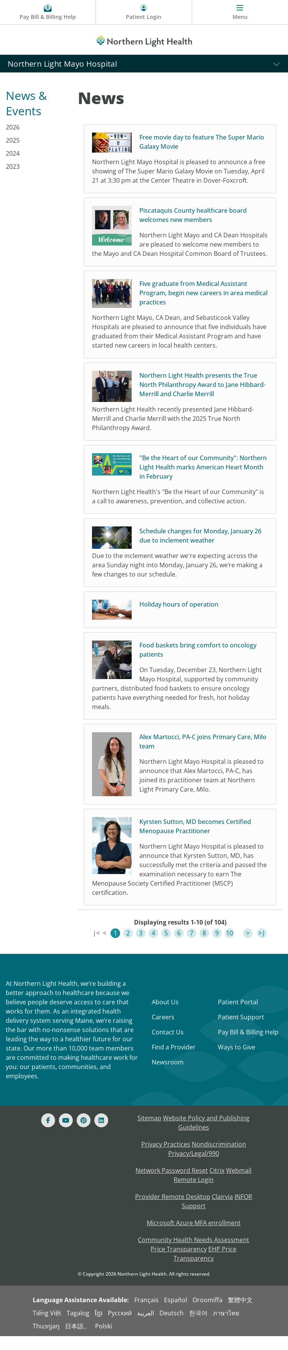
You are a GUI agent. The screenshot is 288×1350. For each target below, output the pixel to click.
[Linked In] (101, 1134)
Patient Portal (238, 1016)
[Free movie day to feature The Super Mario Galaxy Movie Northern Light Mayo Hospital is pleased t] (180, 158)
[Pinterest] (83, 1134)
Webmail (238, 1184)
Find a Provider (174, 1061)
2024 (13, 153)
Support (194, 1220)
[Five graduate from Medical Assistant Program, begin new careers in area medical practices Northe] (180, 324)
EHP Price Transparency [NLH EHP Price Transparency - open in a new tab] (205, 1267)
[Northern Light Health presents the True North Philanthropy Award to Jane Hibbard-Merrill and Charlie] (180, 411)
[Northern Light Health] (144, 40)
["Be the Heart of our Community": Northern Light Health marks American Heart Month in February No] (180, 488)
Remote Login (194, 1193)
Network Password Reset (172, 1184)
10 (229, 947)
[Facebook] (48, 1134)
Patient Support (241, 1031)
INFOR (243, 1210)
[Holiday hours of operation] (180, 619)
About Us (165, 1016)
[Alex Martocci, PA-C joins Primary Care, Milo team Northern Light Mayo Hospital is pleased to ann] (180, 776)
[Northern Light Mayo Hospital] (144, 63)
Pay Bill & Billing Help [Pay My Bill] (248, 1046)
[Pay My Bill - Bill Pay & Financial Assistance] (48, 12)
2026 (13, 127)
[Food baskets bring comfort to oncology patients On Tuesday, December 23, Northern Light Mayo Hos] (180, 686)
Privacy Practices (165, 1158)
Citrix (216, 1184)
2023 (13, 166)
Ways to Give (236, 1061)
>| (261, 947)
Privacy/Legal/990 (193, 1167)
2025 (13, 140)
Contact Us (168, 1046)
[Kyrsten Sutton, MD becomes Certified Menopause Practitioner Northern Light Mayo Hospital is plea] (180, 871)
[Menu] (240, 12)
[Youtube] (66, 1134)
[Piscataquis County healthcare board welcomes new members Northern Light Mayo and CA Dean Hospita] (180, 236)
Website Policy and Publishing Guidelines (206, 1136)
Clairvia (222, 1210)
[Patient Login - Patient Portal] (144, 12)
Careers (163, 1031)
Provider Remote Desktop (172, 1210)
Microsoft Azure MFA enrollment (194, 1236)
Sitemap (149, 1132)
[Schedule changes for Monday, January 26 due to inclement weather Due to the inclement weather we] (180, 562)
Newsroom (168, 1076)
